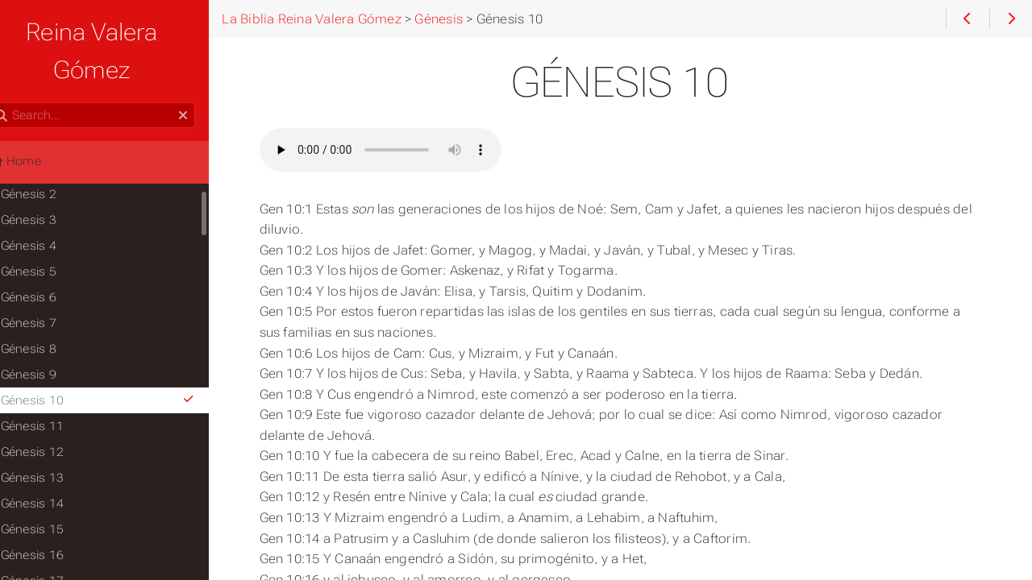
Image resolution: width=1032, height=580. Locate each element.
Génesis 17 (57, 543)
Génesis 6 (53, 259)
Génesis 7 (53, 285)
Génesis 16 (57, 517)
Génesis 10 (127, 362)
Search (14, 64)
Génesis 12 (57, 414)
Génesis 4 (53, 208)
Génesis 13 (57, 440)
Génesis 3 (53, 182)
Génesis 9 (53, 336)
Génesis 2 (53, 156)
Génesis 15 (57, 491)
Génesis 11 (57, 388)
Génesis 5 (53, 233)
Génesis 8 (53, 311)
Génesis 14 (57, 465)
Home (39, 123)
